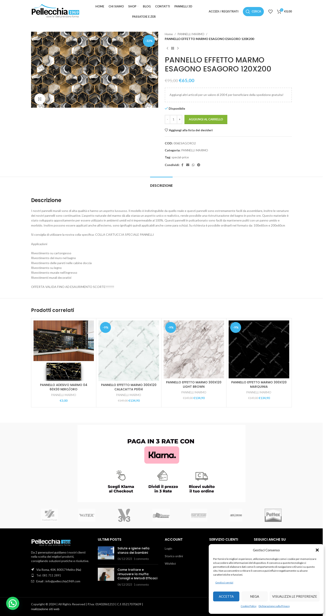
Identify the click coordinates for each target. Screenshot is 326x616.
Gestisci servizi (224, 582)
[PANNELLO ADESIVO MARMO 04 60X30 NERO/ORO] (63, 350)
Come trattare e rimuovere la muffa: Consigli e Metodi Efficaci (137, 574)
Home (169, 34)
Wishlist (170, 563)
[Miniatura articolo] (106, 553)
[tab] (161, 183)
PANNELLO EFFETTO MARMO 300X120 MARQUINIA (259, 384)
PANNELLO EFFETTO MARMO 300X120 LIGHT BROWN (193, 384)
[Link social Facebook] (182, 165)
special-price (180, 157)
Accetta (226, 596)
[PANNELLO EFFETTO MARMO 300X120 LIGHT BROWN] (194, 349)
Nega (254, 596)
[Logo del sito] (55, 11)
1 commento (141, 559)
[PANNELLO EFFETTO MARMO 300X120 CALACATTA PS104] (128, 350)
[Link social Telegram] (199, 165)
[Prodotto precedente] (167, 48)
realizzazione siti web (45, 609)
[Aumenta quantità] (179, 119)
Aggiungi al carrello (206, 119)
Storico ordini (174, 556)
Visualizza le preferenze (294, 596)
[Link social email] (188, 165)
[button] (317, 550)
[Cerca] (253, 11)
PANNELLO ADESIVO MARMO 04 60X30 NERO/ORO (63, 387)
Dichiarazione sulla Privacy (274, 606)
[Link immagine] (50, 542)
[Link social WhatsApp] (193, 165)
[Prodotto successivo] (178, 48)
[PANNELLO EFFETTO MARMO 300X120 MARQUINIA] (259, 349)
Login (168, 548)
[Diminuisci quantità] (167, 119)
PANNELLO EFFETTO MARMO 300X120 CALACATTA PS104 (128, 387)
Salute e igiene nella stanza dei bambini (133, 550)
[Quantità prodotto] (173, 119)
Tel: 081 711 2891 (48, 575)
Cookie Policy (248, 606)
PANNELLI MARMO (190, 34)
